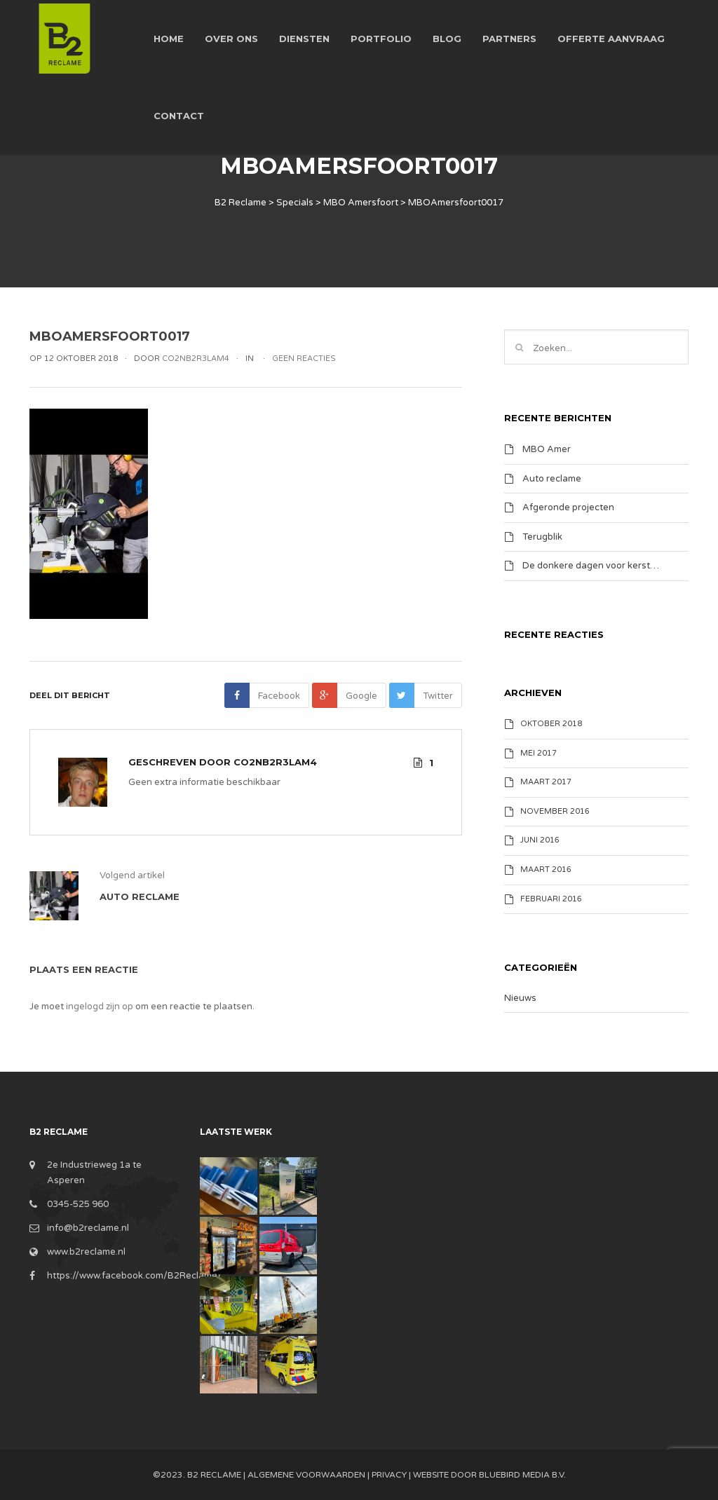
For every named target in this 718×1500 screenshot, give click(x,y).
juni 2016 (540, 840)
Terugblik (542, 536)
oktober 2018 (551, 723)
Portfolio (381, 38)
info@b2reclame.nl (88, 1228)
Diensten (304, 38)
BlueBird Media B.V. (522, 1475)
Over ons (231, 38)
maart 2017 (545, 781)
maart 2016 (545, 869)
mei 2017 (538, 753)
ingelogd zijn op (99, 1006)
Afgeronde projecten (568, 507)
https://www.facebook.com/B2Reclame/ (134, 1275)
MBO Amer (546, 449)
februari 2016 (551, 899)
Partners (509, 38)
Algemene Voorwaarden (306, 1475)
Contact (179, 115)
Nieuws (520, 998)
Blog (447, 38)
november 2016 (555, 811)
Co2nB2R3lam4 (275, 762)
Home (169, 38)
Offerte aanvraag (611, 38)
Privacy (389, 1475)
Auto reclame (551, 478)
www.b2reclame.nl (86, 1251)
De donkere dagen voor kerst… (590, 565)
